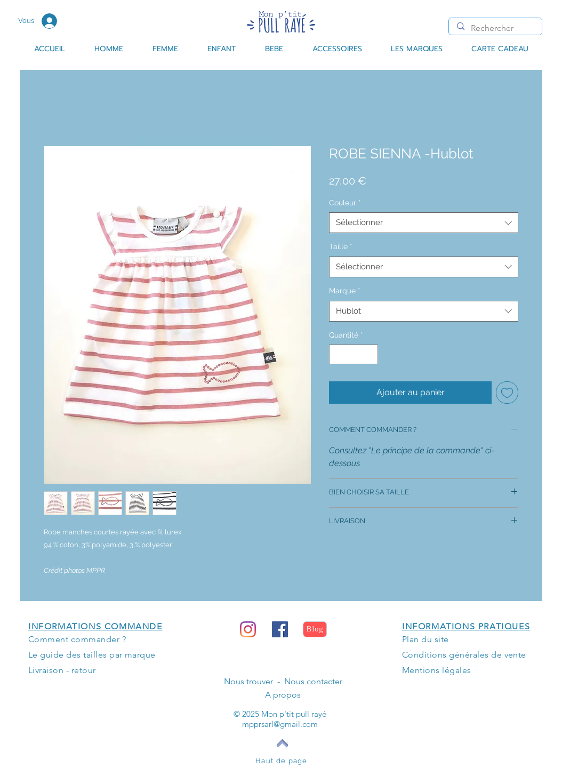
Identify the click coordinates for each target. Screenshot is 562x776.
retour (83, 670)
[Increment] (369, 354)
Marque (344, 290)
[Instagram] (248, 629)
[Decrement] (337, 354)
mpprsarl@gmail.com (280, 724)
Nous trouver (248, 681)
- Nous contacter (307, 681)
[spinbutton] (353, 354)
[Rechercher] (495, 28)
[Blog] (315, 629)
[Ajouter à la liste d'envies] (507, 392)
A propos (283, 695)
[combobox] (423, 222)
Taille (340, 246)
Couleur (345, 202)
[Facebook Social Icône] (280, 629)
